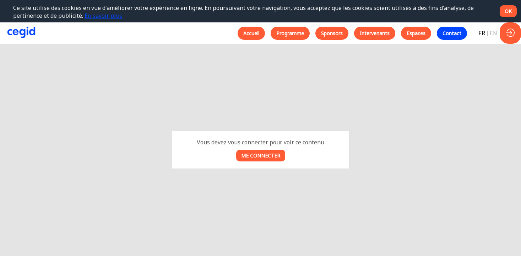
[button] (251, 33)
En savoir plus (103, 16)
